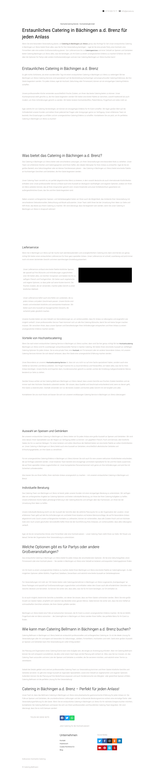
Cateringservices (91, 50)
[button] (73, 24)
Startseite (63, 24)
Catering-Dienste (72, 24)
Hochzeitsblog (84, 24)
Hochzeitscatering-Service (56, 366)
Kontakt (92, 24)
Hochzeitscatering (29, 347)
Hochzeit (94, 350)
